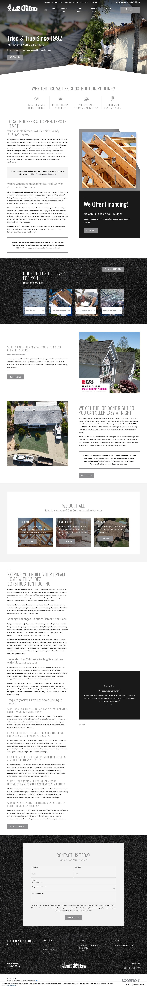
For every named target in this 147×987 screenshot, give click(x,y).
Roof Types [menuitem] (93, 10)
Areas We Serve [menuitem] (64, 10)
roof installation (51, 153)
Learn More (29, 541)
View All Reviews (17, 826)
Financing (90, 230)
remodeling (11, 592)
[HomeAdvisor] (138, 968)
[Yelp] (134, 968)
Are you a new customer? (39, 888)
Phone (34, 875)
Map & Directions (84, 951)
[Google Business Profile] (125, 968)
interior (62, 192)
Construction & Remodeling (76, 2)
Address (34, 881)
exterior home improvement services (19, 195)
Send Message (73, 919)
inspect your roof (35, 156)
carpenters (54, 589)
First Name (35, 868)
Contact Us (15, 57)
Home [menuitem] (46, 10)
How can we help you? (38, 894)
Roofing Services (48, 949)
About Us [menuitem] (54, 10)
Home (45, 945)
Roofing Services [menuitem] (79, 10)
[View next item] (83, 724)
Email (76, 875)
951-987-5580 (133, 2)
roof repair (41, 153)
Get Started (15, 377)
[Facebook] (129, 968)
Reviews (94, 2)
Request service (130, 10)
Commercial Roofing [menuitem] (107, 10)
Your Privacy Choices (30, 980)
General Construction (53, 2)
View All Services (113, 269)
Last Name (78, 868)
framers (61, 589)
